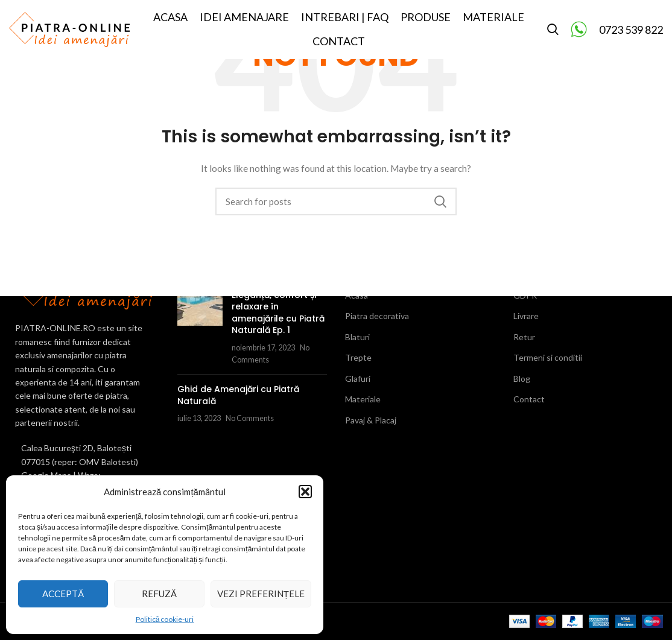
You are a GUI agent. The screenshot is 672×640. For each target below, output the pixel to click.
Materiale (363, 399)
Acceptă (63, 593)
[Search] (553, 32)
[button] (305, 492)
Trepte (358, 357)
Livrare (526, 316)
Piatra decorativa (377, 316)
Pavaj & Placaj (370, 420)
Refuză (159, 593)
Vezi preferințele (261, 593)
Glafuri (357, 378)
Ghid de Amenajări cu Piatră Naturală (238, 395)
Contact (529, 399)
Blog (521, 378)
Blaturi (357, 337)
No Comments (250, 418)
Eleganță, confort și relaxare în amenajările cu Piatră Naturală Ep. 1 (278, 313)
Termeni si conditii (547, 357)
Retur (524, 337)
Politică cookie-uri (165, 619)
